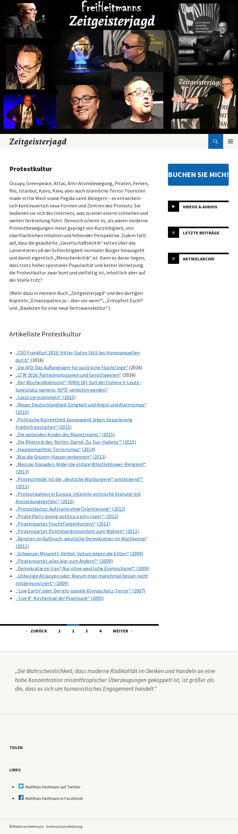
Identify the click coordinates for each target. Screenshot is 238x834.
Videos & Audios (200, 207)
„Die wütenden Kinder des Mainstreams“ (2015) (65, 434)
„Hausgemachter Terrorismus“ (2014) (55, 449)
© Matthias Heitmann (26, 826)
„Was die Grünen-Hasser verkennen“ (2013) (60, 457)
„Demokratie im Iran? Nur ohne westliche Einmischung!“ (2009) (82, 568)
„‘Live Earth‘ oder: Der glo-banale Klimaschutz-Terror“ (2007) (80, 591)
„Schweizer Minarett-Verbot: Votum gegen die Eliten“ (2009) (79, 553)
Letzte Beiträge (201, 233)
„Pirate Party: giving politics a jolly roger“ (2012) (66, 516)
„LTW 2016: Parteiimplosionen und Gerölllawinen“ (68, 375)
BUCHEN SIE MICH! (198, 174)
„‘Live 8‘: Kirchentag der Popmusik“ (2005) (59, 598)
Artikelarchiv (198, 259)
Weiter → (123, 631)
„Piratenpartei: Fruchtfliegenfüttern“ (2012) (62, 524)
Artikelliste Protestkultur (45, 334)
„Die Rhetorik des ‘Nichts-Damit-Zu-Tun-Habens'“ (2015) (75, 442)
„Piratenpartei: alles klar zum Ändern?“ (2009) (64, 561)
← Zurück (36, 631)
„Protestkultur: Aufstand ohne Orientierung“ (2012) (70, 509)
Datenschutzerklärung (64, 826)
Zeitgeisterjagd (38, 141)
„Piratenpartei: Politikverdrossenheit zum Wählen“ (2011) (77, 531)
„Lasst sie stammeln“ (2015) (45, 397)
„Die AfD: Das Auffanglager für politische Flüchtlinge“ (72, 367)
